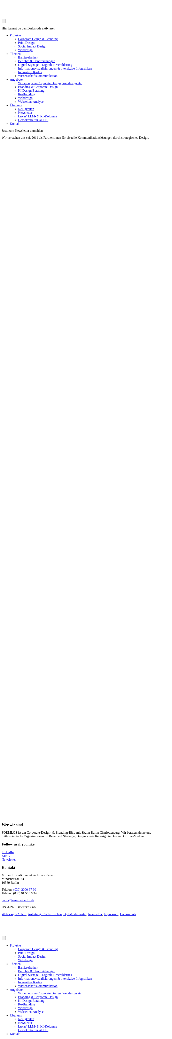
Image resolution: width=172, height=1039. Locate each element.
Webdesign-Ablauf (14, 914)
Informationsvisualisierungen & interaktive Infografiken (55, 68)
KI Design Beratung (31, 90)
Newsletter (25, 112)
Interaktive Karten (30, 72)
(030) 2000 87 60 (24, 889)
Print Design (26, 42)
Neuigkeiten (26, 109)
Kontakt (15, 123)
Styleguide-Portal (74, 914)
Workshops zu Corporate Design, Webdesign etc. (50, 83)
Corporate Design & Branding (38, 39)
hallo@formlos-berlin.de (18, 900)
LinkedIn (8, 852)
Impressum (111, 914)
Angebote (16, 79)
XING (6, 856)
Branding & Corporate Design (38, 87)
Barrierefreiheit (28, 57)
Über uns (16, 105)
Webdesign (25, 50)
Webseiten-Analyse (31, 101)
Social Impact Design (32, 46)
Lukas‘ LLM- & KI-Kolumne (37, 116)
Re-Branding (26, 94)
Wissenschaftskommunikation (37, 76)
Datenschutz (128, 914)
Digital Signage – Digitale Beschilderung (45, 64)
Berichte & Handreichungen (36, 61)
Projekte (15, 35)
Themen (15, 53)
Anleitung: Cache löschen (45, 914)
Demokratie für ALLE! (33, 120)
